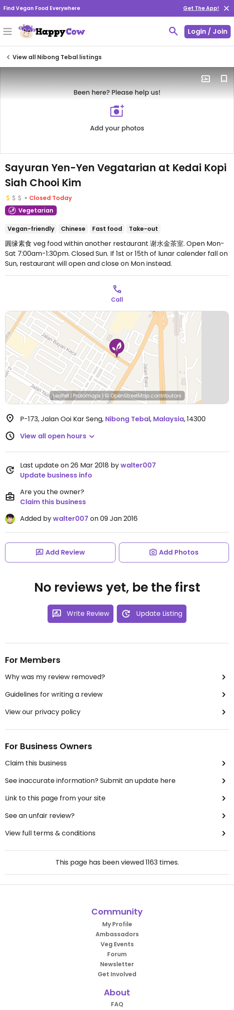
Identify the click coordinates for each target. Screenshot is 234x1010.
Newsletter (117, 964)
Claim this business (53, 502)
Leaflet (61, 395)
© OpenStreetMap (127, 395)
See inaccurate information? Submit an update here (117, 781)
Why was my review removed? (117, 677)
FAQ (117, 1004)
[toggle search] (173, 31)
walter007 (138, 465)
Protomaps (87, 395)
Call (117, 299)
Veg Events (117, 944)
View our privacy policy (117, 712)
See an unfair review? (117, 816)
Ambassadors (117, 934)
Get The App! (201, 8)
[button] (116, 348)
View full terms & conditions (117, 833)
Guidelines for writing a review (117, 695)
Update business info (56, 475)
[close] (226, 8)
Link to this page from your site (117, 798)
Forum (117, 954)
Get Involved (117, 974)
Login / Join (207, 31)
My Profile (117, 924)
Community (117, 912)
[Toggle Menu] (7, 32)
